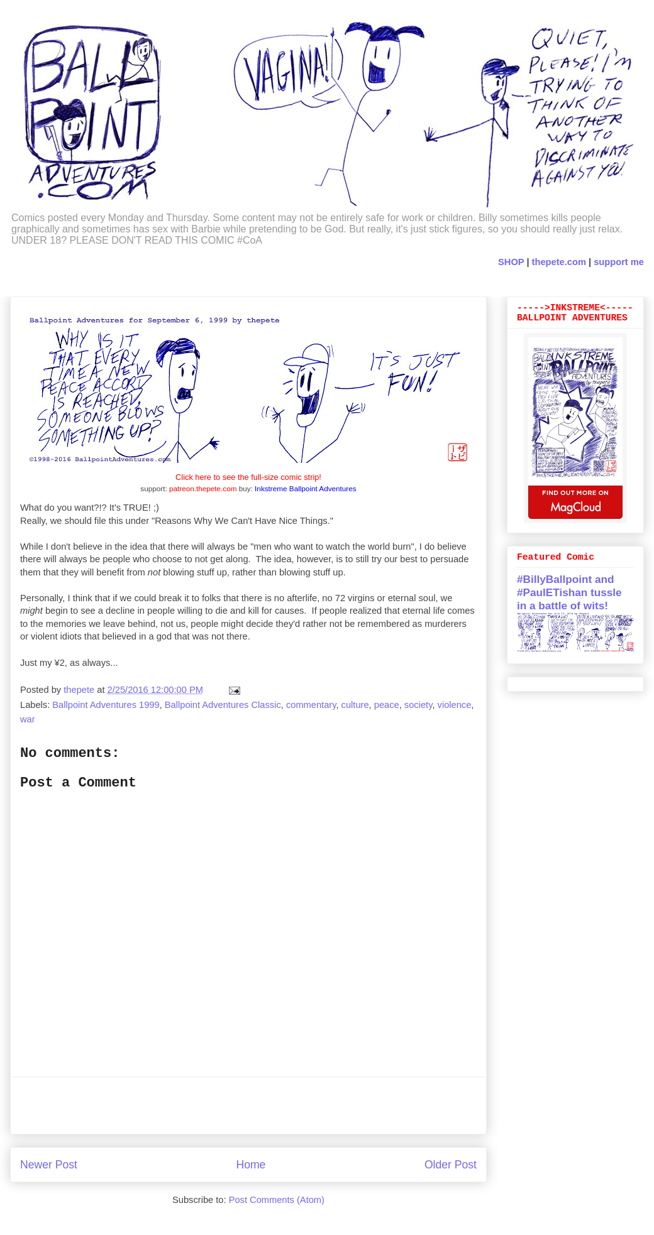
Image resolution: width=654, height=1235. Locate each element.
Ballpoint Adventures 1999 (105, 705)
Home (250, 1164)
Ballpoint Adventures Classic (223, 705)
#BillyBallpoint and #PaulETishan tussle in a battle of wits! (569, 592)
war (27, 719)
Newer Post (48, 1164)
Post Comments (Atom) (276, 1200)
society (418, 705)
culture (355, 705)
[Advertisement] (248, 1105)
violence (455, 705)
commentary (311, 705)
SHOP (511, 262)
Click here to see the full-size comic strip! (248, 477)
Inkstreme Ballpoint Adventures (306, 488)
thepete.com (559, 262)
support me (619, 262)
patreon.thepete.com (203, 488)
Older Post (450, 1164)
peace (386, 705)
